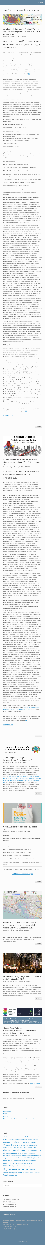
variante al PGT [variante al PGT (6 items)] (15, 1175)
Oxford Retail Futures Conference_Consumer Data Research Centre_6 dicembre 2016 (19, 1030)
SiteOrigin (21, 1241)
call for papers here (35, 1083)
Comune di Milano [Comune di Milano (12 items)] (10, 1145)
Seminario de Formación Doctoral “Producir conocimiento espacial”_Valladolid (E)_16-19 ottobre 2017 (22, 31)
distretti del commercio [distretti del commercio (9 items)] (28, 1148)
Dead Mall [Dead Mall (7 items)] (16, 1147)
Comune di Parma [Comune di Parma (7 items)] (24, 1145)
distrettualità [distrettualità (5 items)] (34, 1150)
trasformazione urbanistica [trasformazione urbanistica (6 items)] (32, 1173)
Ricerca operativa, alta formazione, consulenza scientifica (19, 1119)
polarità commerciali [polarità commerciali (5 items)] (31, 1160)
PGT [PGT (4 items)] (12, 1160)
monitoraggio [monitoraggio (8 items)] (31, 1158)
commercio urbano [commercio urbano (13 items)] (15, 1142)
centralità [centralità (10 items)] (11, 1139)
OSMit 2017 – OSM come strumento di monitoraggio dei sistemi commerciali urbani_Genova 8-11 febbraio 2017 (19, 925)
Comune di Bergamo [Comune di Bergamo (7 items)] (29, 1142)
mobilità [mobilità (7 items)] (24, 1158)
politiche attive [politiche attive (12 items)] (9, 1163)
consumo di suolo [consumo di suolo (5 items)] (7, 1147)
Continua (38, 426)
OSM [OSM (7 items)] (8, 1160)
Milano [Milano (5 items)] (19, 1158)
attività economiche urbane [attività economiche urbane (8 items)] (12, 1137)
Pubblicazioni (7, 1111)
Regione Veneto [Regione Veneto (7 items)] (17, 1166)
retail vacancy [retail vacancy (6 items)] (26, 1166)
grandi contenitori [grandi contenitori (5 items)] (26, 1155)
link (26, 411)
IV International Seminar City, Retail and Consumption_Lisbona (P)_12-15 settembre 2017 (21, 462)
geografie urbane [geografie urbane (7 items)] (16, 1155)
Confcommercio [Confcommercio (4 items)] (33, 1145)
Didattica (5, 1113)
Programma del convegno (22, 874)
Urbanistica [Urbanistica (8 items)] (7, 1175)
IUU (29, 74)
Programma (8, 415)
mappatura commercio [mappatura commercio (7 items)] (10, 1158)
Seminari (5, 1116)
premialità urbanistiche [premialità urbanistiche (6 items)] (21, 1163)
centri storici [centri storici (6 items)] (18, 1139)
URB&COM (25, 36)
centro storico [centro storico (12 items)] (27, 1139)
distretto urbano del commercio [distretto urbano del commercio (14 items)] (16, 1150)
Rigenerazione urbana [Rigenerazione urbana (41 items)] (17, 1169)
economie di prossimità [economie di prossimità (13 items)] (21, 1153)
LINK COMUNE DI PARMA (22, 878)
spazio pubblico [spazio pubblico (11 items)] (18, 1173)
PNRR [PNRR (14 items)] (23, 1160)
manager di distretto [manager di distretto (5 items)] (36, 1155)
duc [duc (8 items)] (38, 1150)
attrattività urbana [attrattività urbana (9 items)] (28, 1137)
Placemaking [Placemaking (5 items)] (16, 1160)
